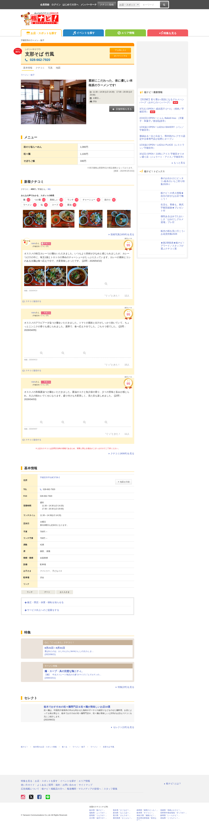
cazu (33, 243)
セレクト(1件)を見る (122, 727)
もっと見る (178, 162)
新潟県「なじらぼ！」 (122, 813)
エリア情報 (125, 33)
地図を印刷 (123, 482)
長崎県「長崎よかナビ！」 (171, 810)
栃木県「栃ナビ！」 (97, 810)
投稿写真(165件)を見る (121, 234)
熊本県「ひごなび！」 (122, 810)
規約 (58, 785)
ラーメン (25, 75)
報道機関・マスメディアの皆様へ (84, 788)
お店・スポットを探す (41, 33)
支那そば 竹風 (39, 54)
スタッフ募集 (110, 788)
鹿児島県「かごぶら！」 (123, 818)
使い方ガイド (28, 785)
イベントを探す (83, 33)
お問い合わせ (69, 785)
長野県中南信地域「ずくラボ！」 (173, 813)
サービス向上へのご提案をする (41, 610)
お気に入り (120, 50)
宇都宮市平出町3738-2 (50, 477)
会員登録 (44, 4)
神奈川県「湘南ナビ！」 (146, 815)
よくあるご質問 (45, 785)
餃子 (33, 75)
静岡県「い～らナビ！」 (170, 815)
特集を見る (167, 33)
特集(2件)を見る (124, 687)
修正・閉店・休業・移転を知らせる (44, 602)
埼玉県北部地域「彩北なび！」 (146, 819)
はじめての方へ (71, 4)
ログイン (56, 4)
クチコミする (120, 56)
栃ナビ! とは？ (172, 783)
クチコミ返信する (32, 301)
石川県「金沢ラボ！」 (98, 818)
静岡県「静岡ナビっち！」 (147, 810)
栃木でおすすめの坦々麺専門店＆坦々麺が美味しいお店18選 (77, 706)
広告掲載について (30, 788)
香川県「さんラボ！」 (122, 815)
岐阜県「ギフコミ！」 (146, 813)
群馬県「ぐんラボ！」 (98, 815)
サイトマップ (85, 785)
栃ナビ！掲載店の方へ (53, 788)
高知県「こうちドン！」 (170, 818)
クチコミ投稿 (107, 4)
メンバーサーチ (89, 4)
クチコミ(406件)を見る (121, 453)
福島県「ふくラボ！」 (98, 813)
